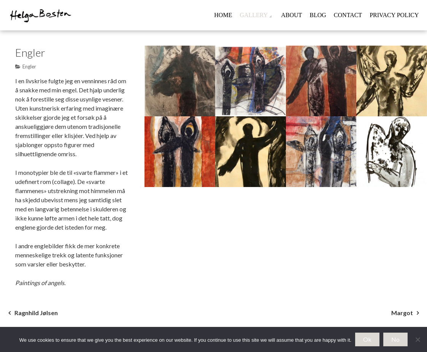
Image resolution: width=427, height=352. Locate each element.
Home (223, 15)
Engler (29, 66)
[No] (417, 339)
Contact (348, 15)
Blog (318, 15)
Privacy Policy (394, 15)
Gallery (254, 15)
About (291, 15)
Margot (402, 312)
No (395, 339)
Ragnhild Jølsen (36, 312)
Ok (367, 339)
